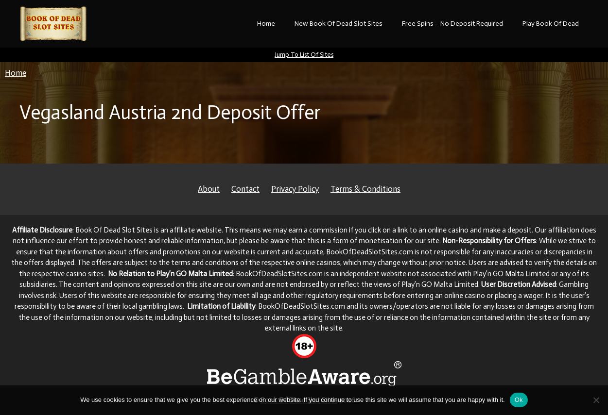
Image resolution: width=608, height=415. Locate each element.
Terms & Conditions (365, 189)
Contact (245, 189)
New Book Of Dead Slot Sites (338, 23)
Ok (519, 399)
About (209, 189)
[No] (596, 400)
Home (266, 23)
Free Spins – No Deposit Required (452, 23)
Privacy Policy (295, 189)
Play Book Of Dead (550, 23)
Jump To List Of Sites (304, 54)
